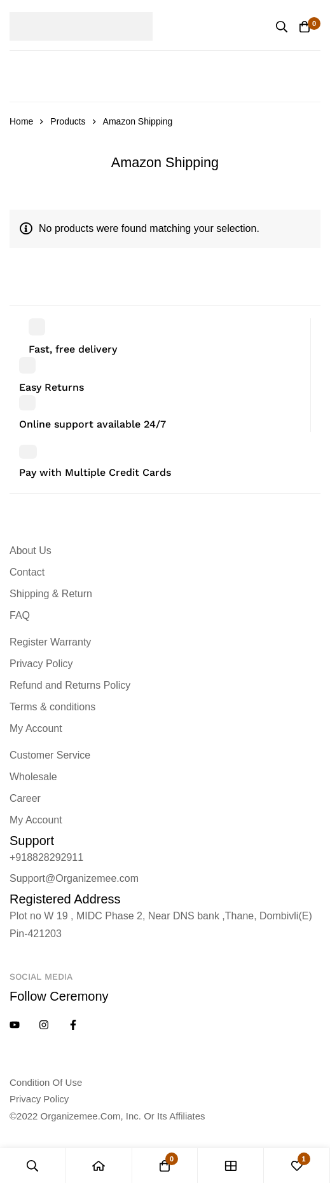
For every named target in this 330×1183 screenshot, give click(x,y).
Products (67, 121)
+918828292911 (46, 857)
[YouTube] (15, 1025)
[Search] (281, 26)
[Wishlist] (297, 1165)
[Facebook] (73, 1025)
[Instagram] (44, 1025)
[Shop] (231, 1165)
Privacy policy (39, 1098)
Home (21, 121)
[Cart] (304, 26)
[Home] (99, 1165)
